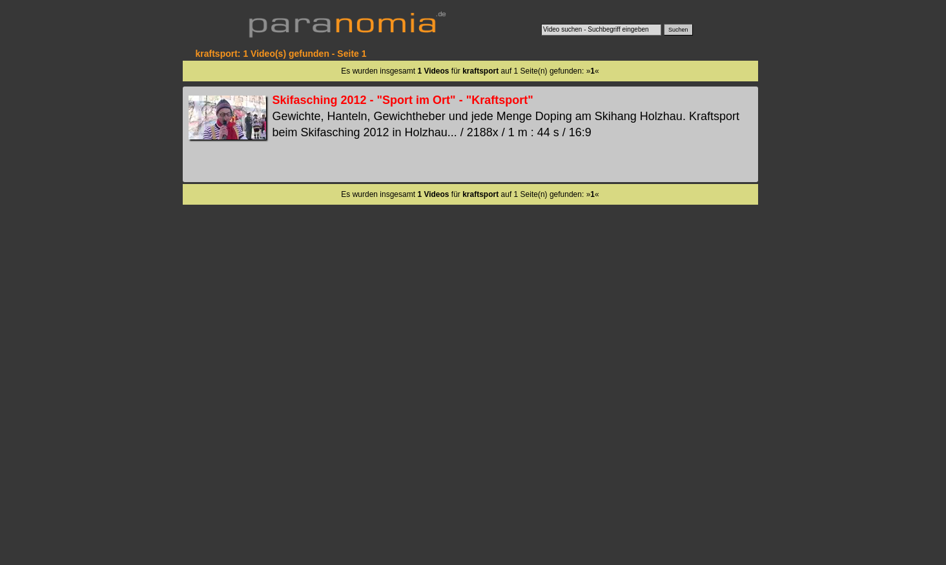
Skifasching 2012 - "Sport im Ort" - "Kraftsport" (402, 100)
